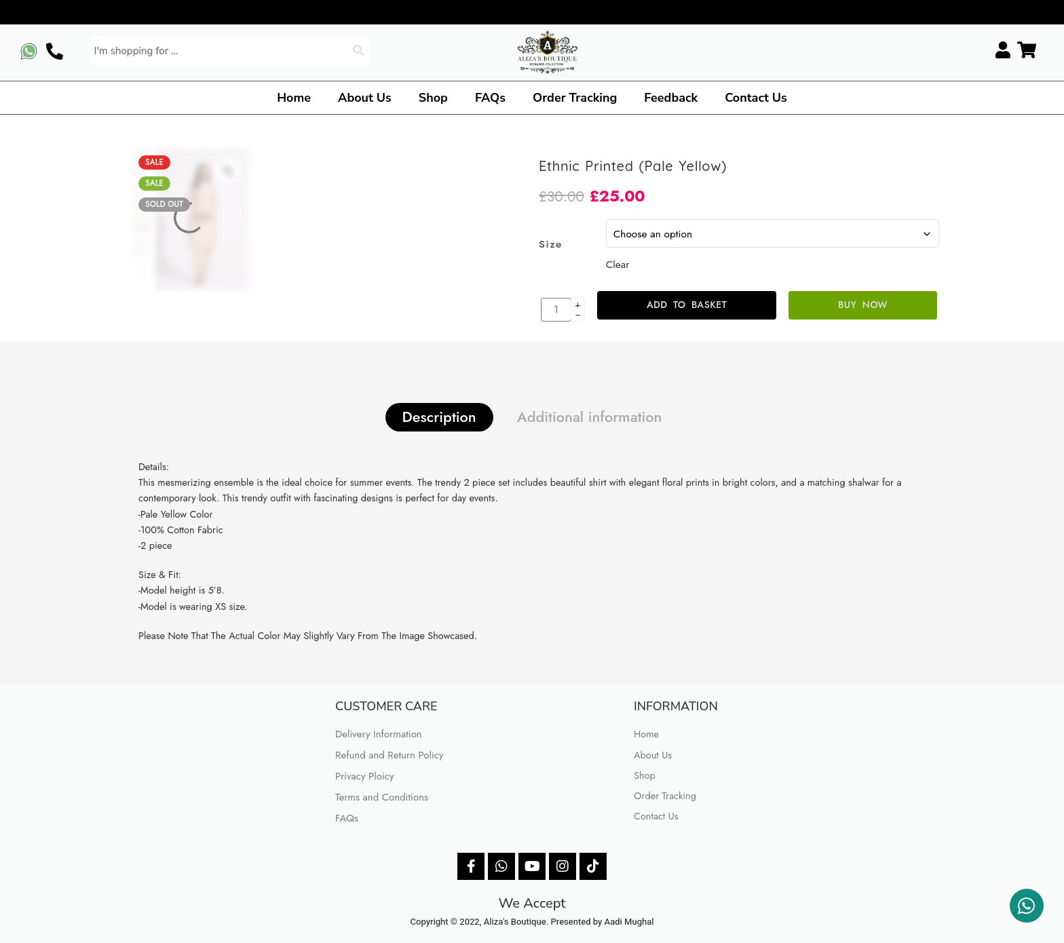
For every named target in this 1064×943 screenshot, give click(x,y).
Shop (433, 98)
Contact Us (756, 98)
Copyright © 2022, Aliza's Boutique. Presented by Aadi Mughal (532, 921)
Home (294, 98)
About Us (365, 98)
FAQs (490, 98)
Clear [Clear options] (618, 264)
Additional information (589, 416)
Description (439, 416)
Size (551, 244)
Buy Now (863, 304)
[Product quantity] (556, 310)
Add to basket (687, 304)
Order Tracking (575, 98)
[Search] (359, 51)
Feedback (671, 98)
